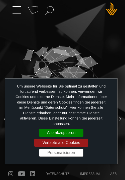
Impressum (90, 173)
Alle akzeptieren (61, 132)
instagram (10, 173)
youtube (21, 173)
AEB (113, 173)
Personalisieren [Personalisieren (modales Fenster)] (61, 152)
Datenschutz (57, 173)
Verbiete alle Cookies (61, 142)
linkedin (32, 173)
